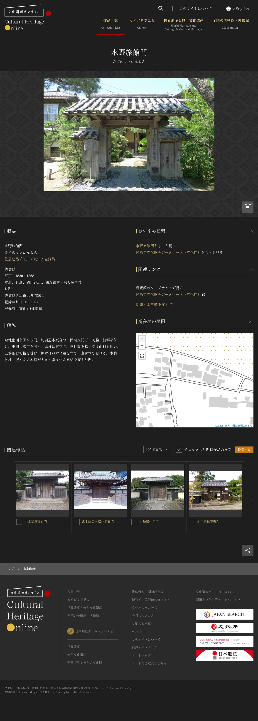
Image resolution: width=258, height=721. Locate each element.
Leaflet (219, 425)
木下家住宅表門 (208, 521)
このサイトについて (195, 8)
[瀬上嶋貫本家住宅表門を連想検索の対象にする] (77, 522)
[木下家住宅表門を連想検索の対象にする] (192, 522)
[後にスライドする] (248, 497)
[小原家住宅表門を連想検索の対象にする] (19, 522)
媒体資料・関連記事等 (148, 591)
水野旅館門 (145, 245)
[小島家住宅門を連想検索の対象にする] (134, 522)
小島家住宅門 (149, 521)
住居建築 (12, 259)
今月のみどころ (143, 615)
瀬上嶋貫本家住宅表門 (98, 521)
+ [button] (141, 339)
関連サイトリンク (144, 647)
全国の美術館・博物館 (231, 24)
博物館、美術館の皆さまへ (151, 599)
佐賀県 (49, 259)
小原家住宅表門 (36, 521)
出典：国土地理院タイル (238, 425)
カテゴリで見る (142, 24)
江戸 (26, 259)
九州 (37, 259)
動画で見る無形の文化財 (84, 662)
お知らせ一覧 (141, 623)
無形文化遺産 (76, 654)
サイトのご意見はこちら (149, 663)
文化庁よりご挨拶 (144, 607)
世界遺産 (73, 646)
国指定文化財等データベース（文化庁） (168, 252)
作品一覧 (110, 24)
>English (237, 8)
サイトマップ (141, 655)
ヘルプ (136, 631)
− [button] (141, 345)
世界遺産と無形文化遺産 (184, 24)
